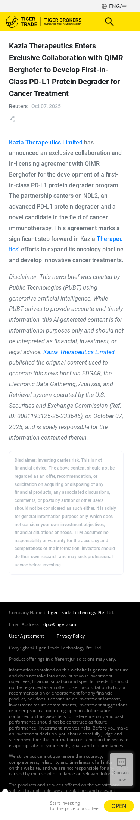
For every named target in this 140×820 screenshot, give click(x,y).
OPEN (119, 806)
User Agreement (26, 636)
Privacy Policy (71, 636)
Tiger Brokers (49, 22)
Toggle (124, 21)
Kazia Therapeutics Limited (46, 142)
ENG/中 (118, 6)
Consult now (121, 775)
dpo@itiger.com (59, 624)
